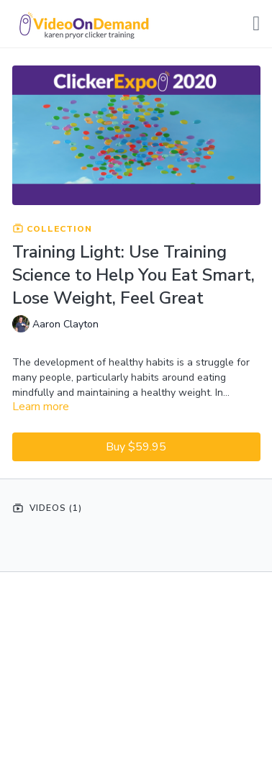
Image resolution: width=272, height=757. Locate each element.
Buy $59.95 (136, 447)
